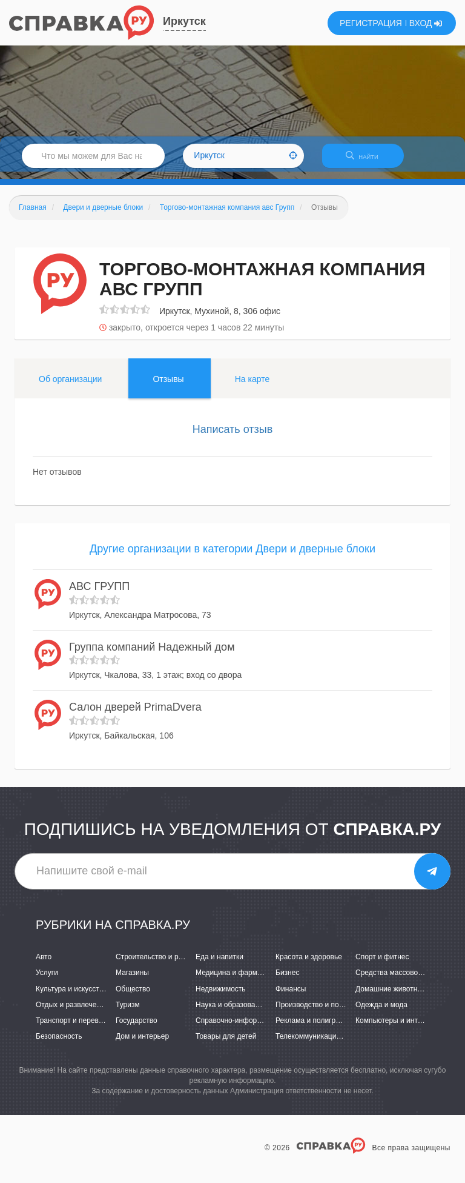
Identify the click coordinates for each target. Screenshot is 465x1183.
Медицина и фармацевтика (242, 980)
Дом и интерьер (142, 1043)
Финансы (290, 996)
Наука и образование (231, 1012)
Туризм (128, 1012)
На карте (252, 386)
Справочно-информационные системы (261, 1028)
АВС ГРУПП (99, 594)
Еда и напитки (219, 964)
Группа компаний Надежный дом (152, 654)
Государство (136, 1028)
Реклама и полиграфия (314, 1028)
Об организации (70, 386)
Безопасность (59, 1043)
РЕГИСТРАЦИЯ (371, 23)
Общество (133, 996)
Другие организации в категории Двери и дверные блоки (232, 557)
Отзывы (168, 386)
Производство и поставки (318, 1012)
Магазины (132, 980)
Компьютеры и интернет (396, 1028)
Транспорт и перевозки (74, 1028)
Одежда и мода (381, 1012)
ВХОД (426, 23)
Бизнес (287, 980)
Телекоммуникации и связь (321, 1043)
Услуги (47, 980)
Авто (43, 964)
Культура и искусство (71, 996)
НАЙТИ (368, 160)
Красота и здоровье (308, 964)
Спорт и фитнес (382, 964)
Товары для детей (226, 1043)
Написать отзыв (233, 437)
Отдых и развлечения (72, 1012)
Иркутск (184, 21)
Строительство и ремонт (157, 964)
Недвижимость (221, 996)
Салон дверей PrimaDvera (135, 714)
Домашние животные (391, 996)
